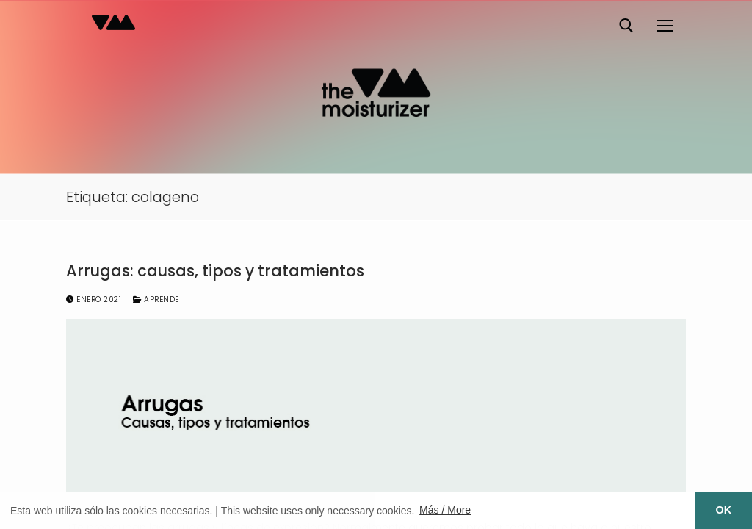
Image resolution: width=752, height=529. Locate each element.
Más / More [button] (445, 510)
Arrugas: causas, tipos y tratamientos (215, 271)
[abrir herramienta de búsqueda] (626, 25)
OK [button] (724, 510)
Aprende (156, 299)
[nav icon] (664, 25)
